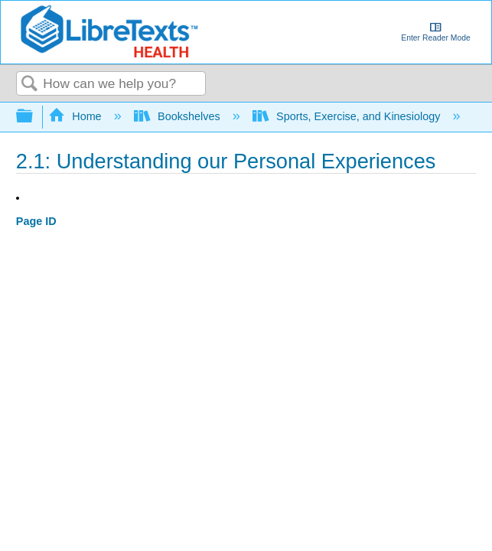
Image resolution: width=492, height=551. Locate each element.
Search (30, 84)
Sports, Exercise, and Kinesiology (348, 116)
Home (76, 116)
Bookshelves (178, 116)
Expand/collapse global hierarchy (34, 116)
